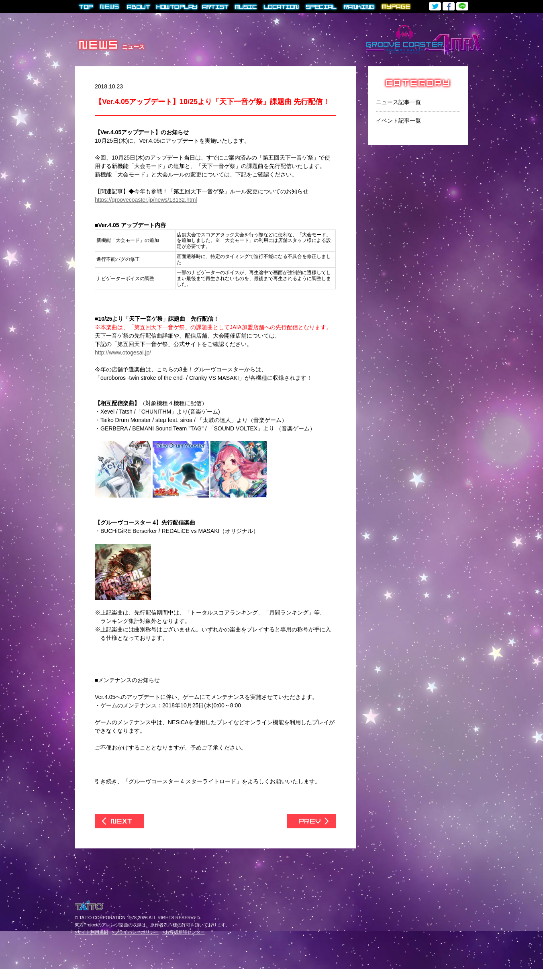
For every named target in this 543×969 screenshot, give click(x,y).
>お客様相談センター (183, 932)
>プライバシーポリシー (135, 932)
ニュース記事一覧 (398, 102)
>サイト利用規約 (91, 932)
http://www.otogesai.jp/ (123, 352)
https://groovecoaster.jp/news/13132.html (146, 200)
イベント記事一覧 (398, 120)
